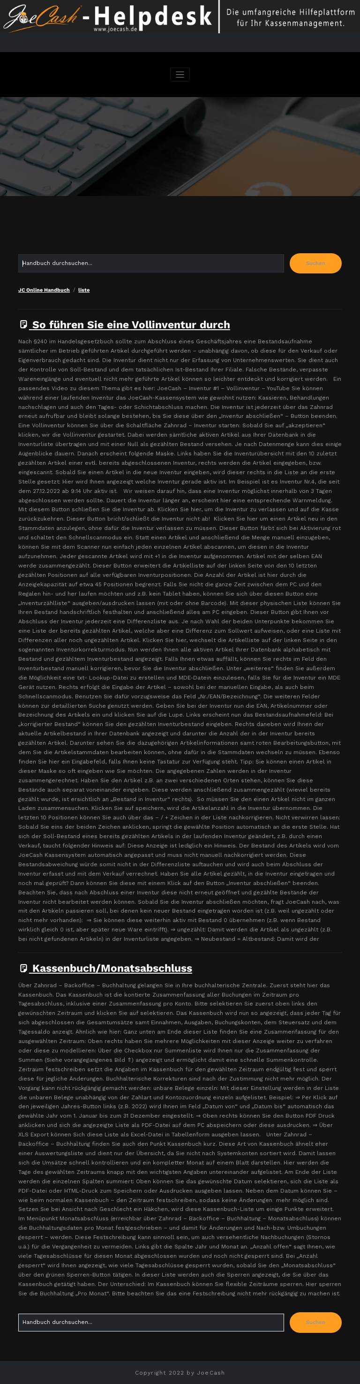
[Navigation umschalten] (180, 75)
